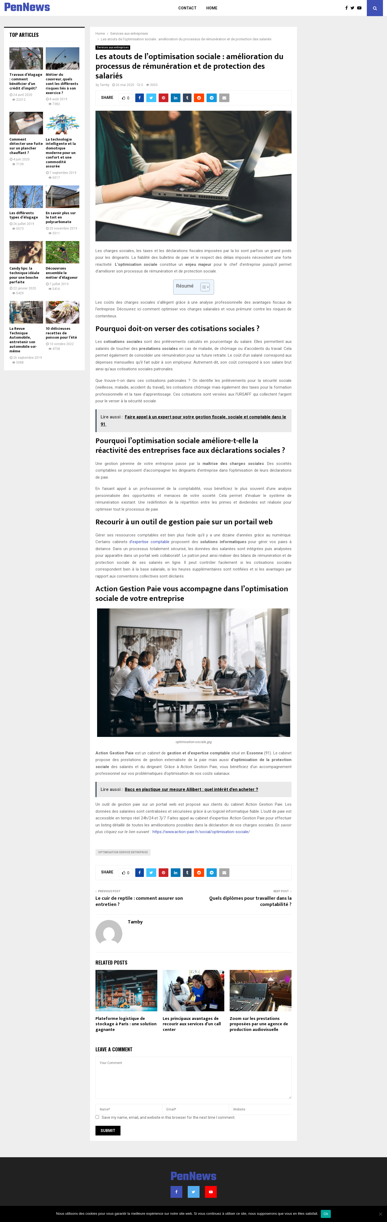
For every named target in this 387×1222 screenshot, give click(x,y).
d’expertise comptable (149, 541)
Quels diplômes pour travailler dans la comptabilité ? (250, 901)
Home (211, 8)
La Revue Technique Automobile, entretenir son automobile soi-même (23, 339)
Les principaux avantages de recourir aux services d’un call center (192, 1024)
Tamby (104, 85)
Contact (187, 8)
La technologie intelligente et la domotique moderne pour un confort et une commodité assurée (61, 153)
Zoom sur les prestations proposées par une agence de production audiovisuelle (259, 1024)
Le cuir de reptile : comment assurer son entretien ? (139, 901)
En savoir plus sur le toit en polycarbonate (61, 217)
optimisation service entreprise (123, 852)
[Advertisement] (342, 107)
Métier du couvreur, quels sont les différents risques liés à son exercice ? (62, 83)
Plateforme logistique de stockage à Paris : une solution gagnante (126, 1024)
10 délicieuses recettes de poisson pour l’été (61, 333)
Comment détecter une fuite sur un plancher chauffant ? (26, 146)
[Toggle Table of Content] (202, 287)
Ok (326, 1214)
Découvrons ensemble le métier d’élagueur (62, 273)
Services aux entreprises (113, 47)
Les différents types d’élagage (23, 215)
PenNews (27, 8)
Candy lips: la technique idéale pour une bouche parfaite (24, 275)
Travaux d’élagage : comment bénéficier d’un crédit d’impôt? (25, 81)
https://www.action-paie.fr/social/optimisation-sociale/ (201, 831)
